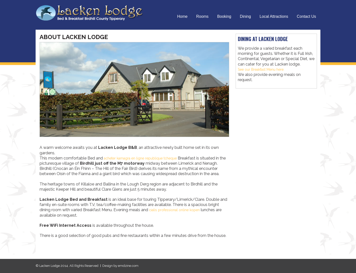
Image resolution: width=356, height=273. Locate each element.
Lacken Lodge (93, 12)
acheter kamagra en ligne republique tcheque (145, 158)
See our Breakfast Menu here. (264, 69)
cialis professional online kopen (177, 209)
